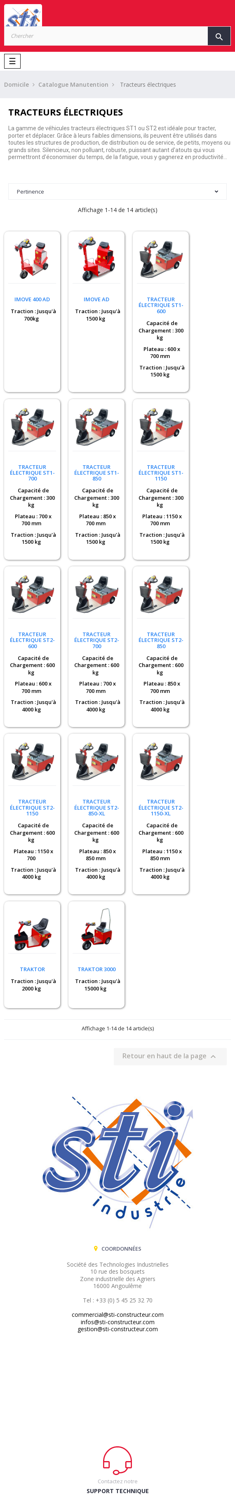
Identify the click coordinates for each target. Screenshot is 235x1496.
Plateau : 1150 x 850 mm (206, 670)
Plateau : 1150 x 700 (89, 670)
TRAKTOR (29, 779)
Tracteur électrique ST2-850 (29, 623)
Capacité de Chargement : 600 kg (146, 486)
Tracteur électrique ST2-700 (205, 462)
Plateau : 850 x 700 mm (30, 508)
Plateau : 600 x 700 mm (147, 346)
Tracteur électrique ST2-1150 (88, 623)
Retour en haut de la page (170, 874)
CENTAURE (138, 1478)
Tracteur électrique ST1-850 (29, 462)
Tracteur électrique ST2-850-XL (147, 623)
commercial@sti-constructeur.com (118, 1132)
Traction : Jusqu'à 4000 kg (145, 527)
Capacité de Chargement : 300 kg (146, 325)
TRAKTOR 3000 (88, 779)
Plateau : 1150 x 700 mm (89, 508)
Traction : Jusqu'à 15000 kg (88, 799)
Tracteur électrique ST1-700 (205, 300)
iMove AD (88, 294)
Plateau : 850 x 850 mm (147, 670)
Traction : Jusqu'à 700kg (28, 309)
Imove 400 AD (29, 294)
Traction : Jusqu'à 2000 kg (28, 795)
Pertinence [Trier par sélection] (117, 191)
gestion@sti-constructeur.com (118, 1146)
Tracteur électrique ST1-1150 (88, 462)
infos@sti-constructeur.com (118, 1139)
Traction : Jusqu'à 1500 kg (87, 309)
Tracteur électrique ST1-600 (147, 300)
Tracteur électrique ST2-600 (147, 462)
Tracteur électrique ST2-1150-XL (205, 623)
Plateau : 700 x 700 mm (206, 346)
